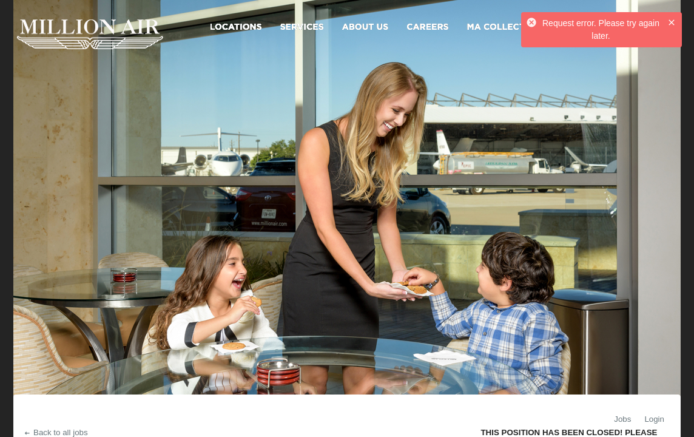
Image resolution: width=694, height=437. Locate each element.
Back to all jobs (55, 432)
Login (654, 419)
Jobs (622, 419)
